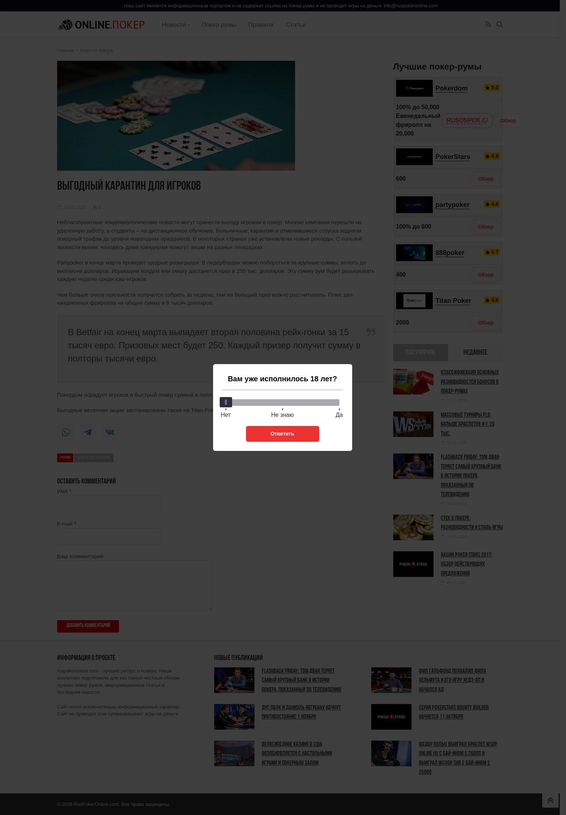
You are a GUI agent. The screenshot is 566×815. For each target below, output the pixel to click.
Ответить (282, 434)
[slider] (226, 402)
